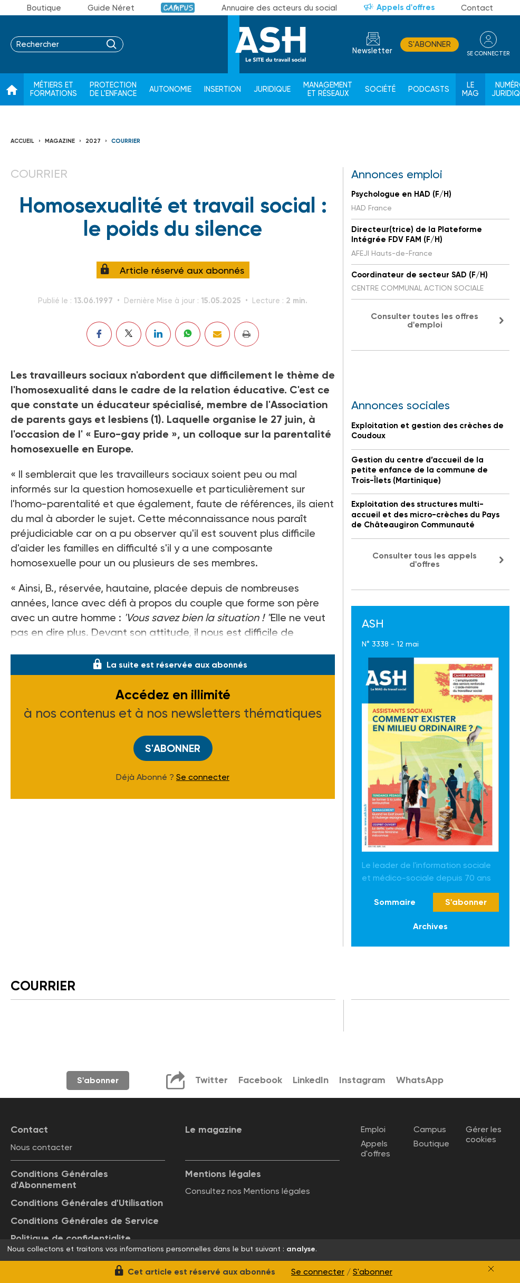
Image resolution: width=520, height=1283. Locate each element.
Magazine (60, 141)
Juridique (272, 89)
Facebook (260, 1080)
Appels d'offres (406, 7)
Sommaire (395, 902)
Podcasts (428, 89)
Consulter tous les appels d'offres (424, 560)
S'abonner (429, 44)
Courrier (125, 141)
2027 (93, 141)
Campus (178, 7)
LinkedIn (311, 1080)
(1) (156, 419)
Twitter (211, 1080)
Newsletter (372, 50)
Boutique (44, 8)
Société (380, 89)
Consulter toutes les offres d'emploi (424, 320)
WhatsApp (420, 1080)
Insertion (222, 89)
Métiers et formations (53, 89)
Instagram (362, 1080)
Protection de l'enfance (113, 89)
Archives (430, 926)
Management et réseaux (327, 89)
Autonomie (170, 89)
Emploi (373, 1129)
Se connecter (202, 777)
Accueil (22, 141)
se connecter (488, 53)
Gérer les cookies (484, 1134)
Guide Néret (111, 8)
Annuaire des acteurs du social (279, 8)
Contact (477, 8)
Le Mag (470, 89)
